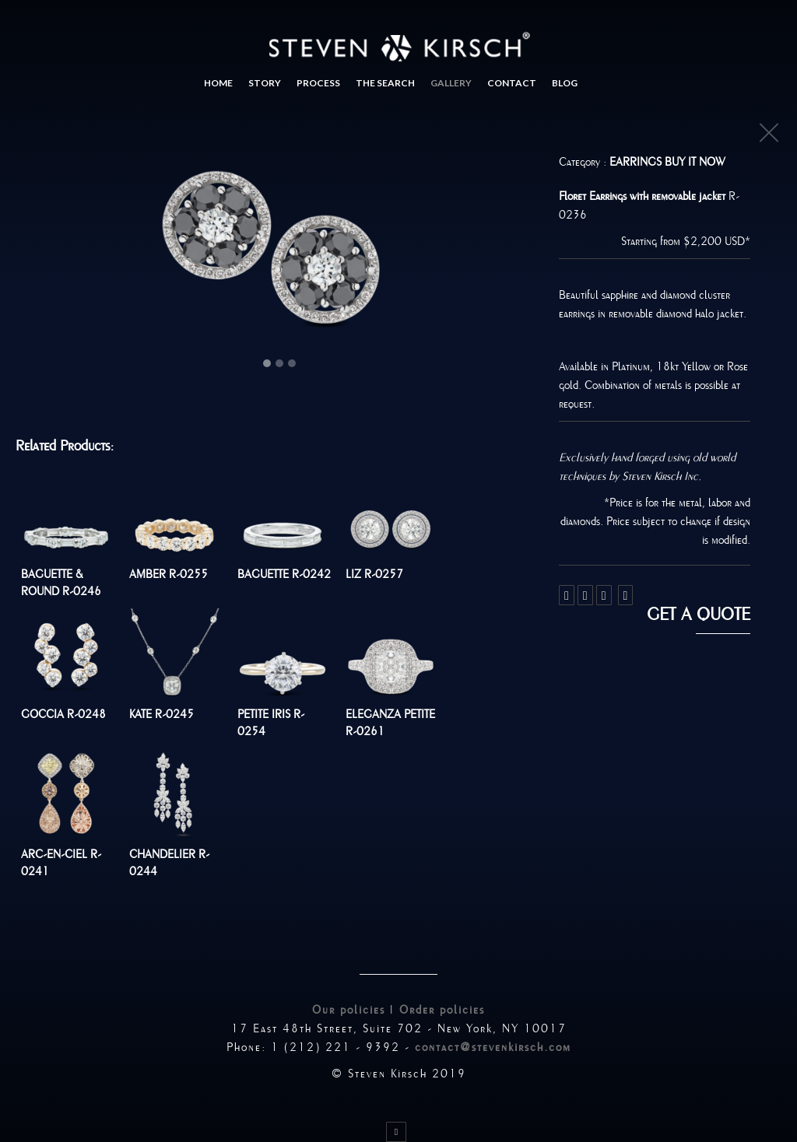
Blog (565, 83)
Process (318, 83)
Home (218, 83)
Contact (511, 83)
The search (385, 83)
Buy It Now (695, 162)
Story (264, 83)
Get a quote (698, 614)
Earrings (637, 162)
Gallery (451, 83)
